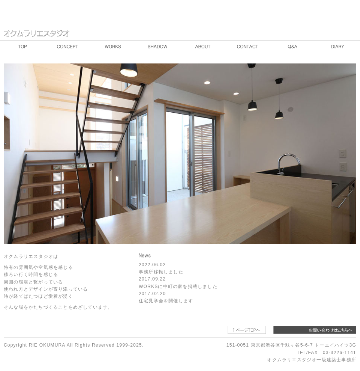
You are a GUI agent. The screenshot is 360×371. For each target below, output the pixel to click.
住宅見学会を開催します (166, 300)
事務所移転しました (161, 271)
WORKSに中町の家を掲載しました (178, 286)
